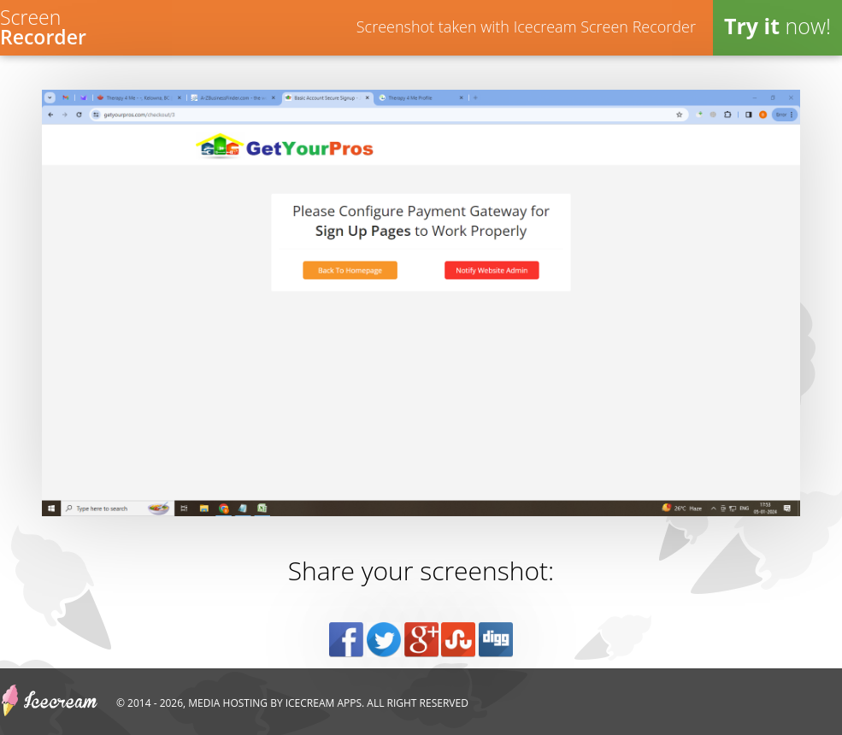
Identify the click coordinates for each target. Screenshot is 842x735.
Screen (43, 25)
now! (777, 25)
